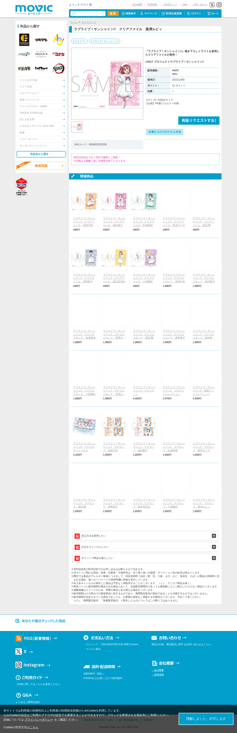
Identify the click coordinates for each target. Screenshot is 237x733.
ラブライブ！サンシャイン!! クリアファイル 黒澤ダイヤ (174, 222)
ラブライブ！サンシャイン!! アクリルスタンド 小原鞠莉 (84, 391)
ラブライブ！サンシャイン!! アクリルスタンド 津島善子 (174, 334)
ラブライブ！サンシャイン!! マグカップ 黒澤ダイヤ (204, 447)
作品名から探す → (41, 154)
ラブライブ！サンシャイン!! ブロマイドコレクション (174, 391)
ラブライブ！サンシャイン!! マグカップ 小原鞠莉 (174, 503)
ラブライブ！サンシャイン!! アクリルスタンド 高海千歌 (174, 278)
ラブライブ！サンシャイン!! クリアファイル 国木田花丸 (114, 278)
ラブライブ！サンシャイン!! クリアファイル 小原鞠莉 (144, 278)
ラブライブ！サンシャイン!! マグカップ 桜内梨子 (144, 447)
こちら (34, 727)
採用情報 (152, 4)
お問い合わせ (200, 4)
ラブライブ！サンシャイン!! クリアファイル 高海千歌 (84, 222)
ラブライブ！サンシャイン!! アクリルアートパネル (84, 447)
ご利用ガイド (169, 4)
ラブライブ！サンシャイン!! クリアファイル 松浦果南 (144, 222)
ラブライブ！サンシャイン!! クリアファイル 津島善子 (84, 278)
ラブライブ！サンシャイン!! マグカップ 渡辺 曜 (84, 503)
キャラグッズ (89, 22)
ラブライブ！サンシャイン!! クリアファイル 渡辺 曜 (204, 222)
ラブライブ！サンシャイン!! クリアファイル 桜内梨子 (114, 222)
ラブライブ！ (79, 41)
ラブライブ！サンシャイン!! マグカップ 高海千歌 (114, 447)
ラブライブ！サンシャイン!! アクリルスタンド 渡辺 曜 (144, 334)
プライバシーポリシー (39, 719)
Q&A (185, 4)
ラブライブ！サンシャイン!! (104, 41)
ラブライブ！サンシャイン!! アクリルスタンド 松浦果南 (84, 334)
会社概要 (137, 4)
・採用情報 (157, 674)
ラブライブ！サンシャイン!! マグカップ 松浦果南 (174, 447)
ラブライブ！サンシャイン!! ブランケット (144, 391)
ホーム (74, 22)
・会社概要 (157, 670)
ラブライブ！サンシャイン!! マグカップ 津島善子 (114, 503)
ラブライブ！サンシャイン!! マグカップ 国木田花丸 (144, 503)
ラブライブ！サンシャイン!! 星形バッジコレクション (204, 391)
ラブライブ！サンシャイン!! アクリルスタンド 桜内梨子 (204, 278)
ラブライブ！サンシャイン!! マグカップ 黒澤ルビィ (204, 503)
